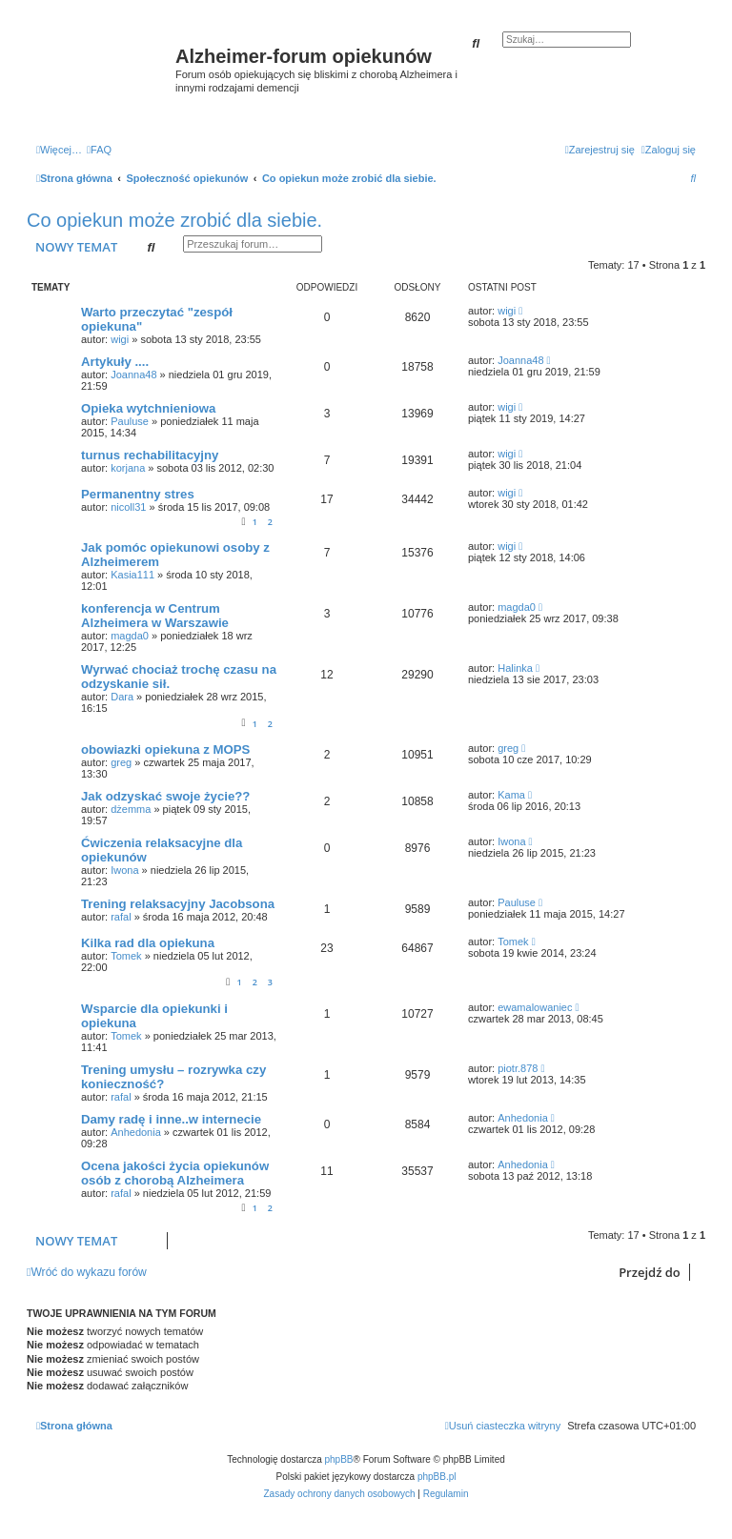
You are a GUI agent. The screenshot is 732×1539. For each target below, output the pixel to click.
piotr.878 (518, 1068)
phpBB (339, 1459)
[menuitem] (99, 149)
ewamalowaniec (535, 1007)
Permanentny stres (137, 494)
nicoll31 (128, 507)
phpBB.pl (437, 1476)
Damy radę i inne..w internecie (171, 1119)
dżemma (131, 809)
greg (121, 762)
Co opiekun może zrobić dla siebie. (174, 220)
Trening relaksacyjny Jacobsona (177, 904)
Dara (122, 696)
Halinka (515, 668)
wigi (120, 339)
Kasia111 (132, 574)
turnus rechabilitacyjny (149, 455)
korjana (128, 468)
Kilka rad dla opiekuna (147, 943)
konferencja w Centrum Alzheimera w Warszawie (155, 615)
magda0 (130, 635)
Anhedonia (136, 1132)
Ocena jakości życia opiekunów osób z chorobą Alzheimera (175, 1173)
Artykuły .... (115, 361)
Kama (511, 794)
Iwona (124, 870)
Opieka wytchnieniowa (148, 408)
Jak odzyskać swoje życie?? (165, 796)
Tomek (126, 956)
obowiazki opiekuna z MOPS (165, 749)
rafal (121, 916)
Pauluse (130, 421)
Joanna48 (133, 374)
